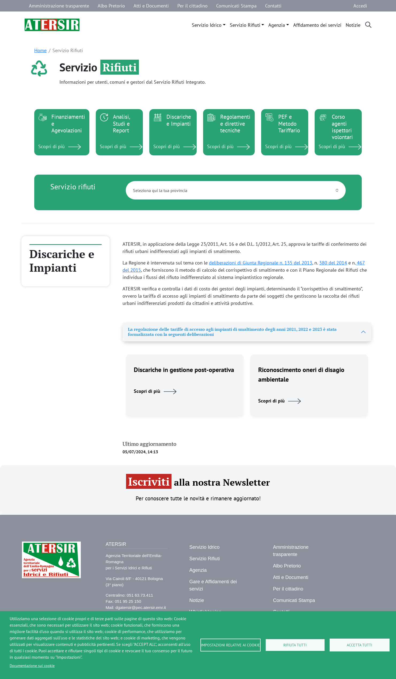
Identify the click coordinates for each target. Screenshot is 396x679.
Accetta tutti (359, 645)
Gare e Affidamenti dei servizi (213, 585)
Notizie (353, 25)
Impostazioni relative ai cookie (230, 645)
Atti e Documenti (151, 6)
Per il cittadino (192, 6)
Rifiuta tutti (295, 645)
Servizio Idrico (207, 25)
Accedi (360, 6)
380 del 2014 (333, 263)
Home (40, 50)
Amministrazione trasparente (59, 6)
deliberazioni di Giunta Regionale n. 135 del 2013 (260, 263)
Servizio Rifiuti (245, 25)
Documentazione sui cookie (32, 665)
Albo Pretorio (111, 6)
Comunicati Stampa (236, 6)
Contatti (273, 6)
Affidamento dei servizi (317, 25)
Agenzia (276, 25)
